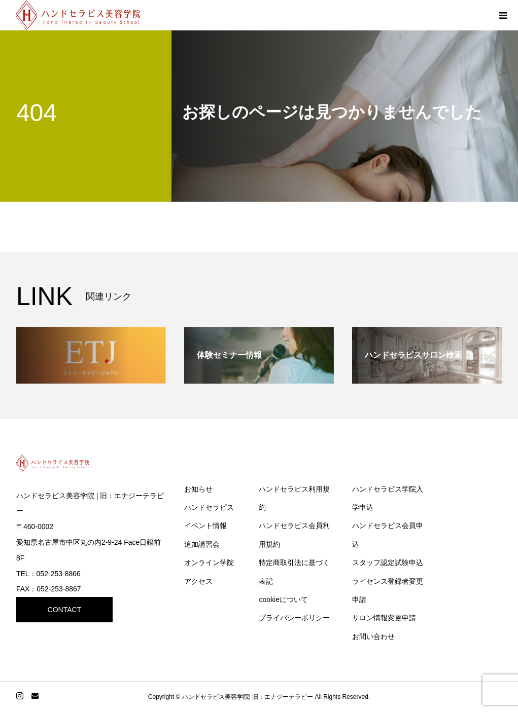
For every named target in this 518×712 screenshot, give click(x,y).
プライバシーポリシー (294, 618)
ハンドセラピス (209, 507)
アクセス (198, 581)
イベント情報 (205, 525)
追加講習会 (202, 544)
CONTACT (65, 610)
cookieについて (283, 599)
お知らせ (198, 489)
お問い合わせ (373, 636)
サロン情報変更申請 (384, 618)
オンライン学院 (209, 562)
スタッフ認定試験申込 (387, 562)
